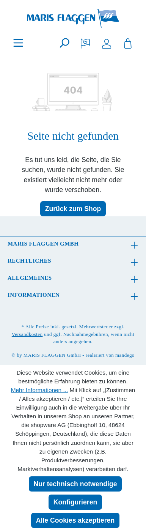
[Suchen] (64, 43)
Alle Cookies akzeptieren (75, 520)
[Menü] (18, 43)
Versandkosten (27, 334)
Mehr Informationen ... (39, 390)
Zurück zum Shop (73, 209)
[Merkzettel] (85, 43)
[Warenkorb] (127, 43)
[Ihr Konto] (106, 43)
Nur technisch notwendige (75, 484)
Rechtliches (29, 261)
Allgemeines (30, 278)
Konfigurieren (75, 502)
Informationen (34, 295)
